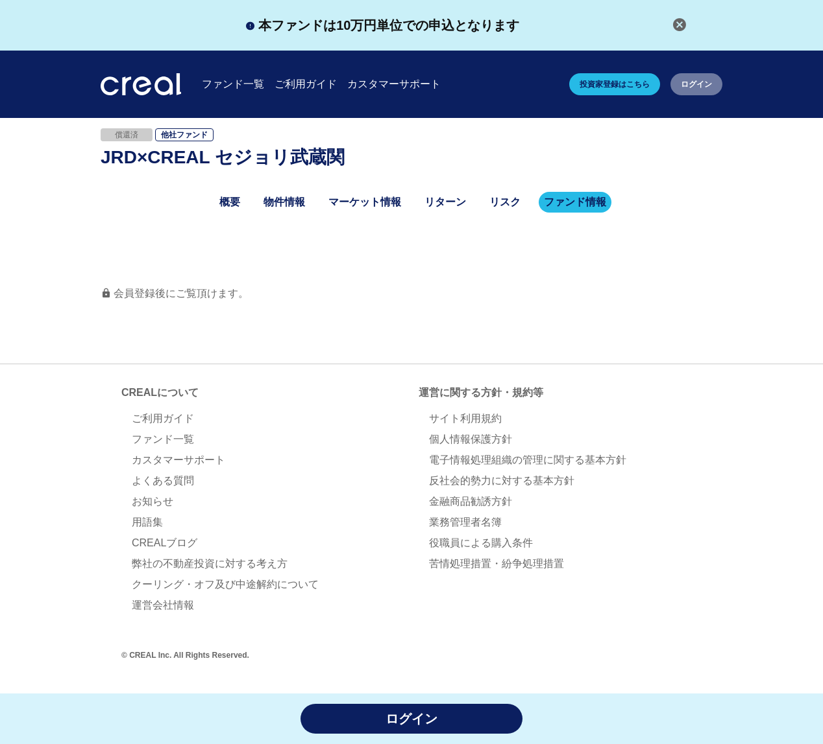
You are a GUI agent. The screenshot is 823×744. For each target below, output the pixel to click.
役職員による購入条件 (481, 542)
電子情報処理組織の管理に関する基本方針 (527, 459)
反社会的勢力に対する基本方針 (501, 480)
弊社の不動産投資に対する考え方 (210, 563)
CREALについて (160, 392)
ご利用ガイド (163, 418)
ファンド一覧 (163, 439)
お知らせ (152, 501)
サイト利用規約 (465, 418)
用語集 (147, 522)
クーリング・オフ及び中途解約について (225, 584)
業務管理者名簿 (465, 522)
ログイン (696, 84)
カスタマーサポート (178, 459)
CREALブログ (164, 542)
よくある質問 (163, 480)
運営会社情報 (163, 604)
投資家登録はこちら (615, 84)
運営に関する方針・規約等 (481, 392)
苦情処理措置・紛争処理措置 (496, 563)
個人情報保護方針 (470, 439)
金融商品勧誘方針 (470, 501)
